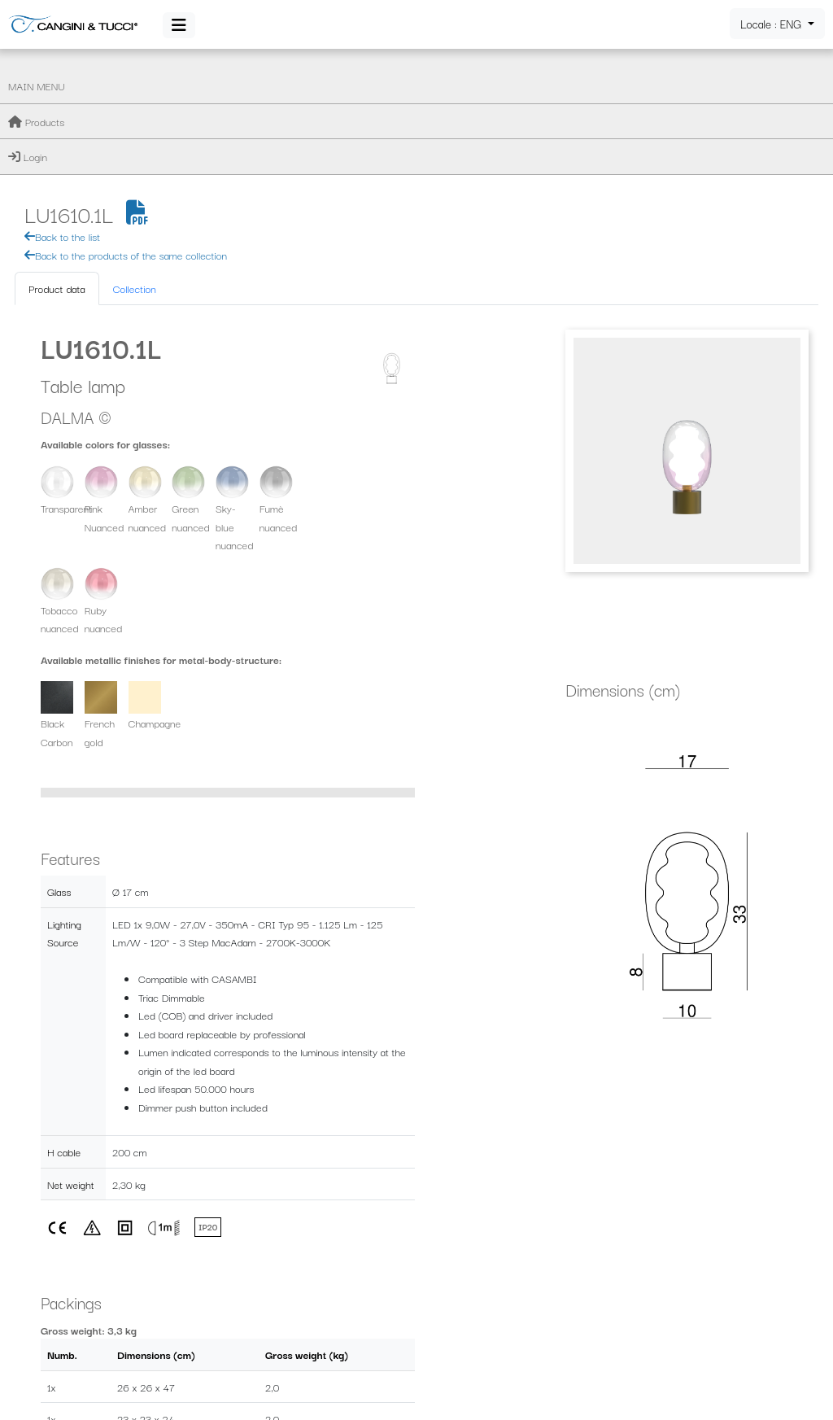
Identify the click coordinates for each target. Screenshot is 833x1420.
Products (36, 121)
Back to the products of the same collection (329, 128)
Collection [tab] (338, 163)
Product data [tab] (260, 163)
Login (27, 156)
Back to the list (265, 111)
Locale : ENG (772, 24)
